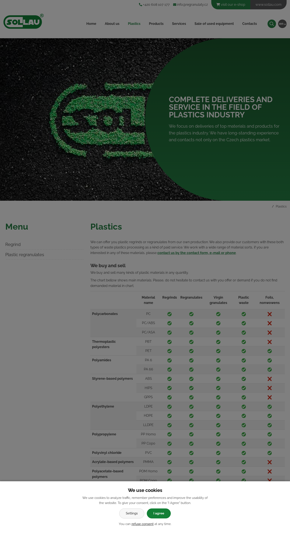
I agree (158, 513)
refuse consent (143, 524)
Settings (132, 513)
